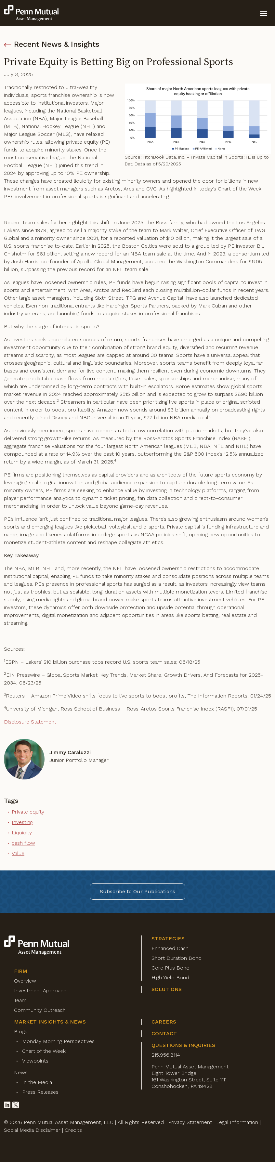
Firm (20, 971)
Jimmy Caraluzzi (70, 752)
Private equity (28, 812)
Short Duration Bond (176, 958)
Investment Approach (40, 990)
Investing (22, 822)
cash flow (23, 843)
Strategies (168, 938)
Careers (163, 1022)
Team (20, 1000)
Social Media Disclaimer (32, 1130)
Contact (164, 1033)
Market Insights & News (50, 1022)
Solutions (166, 989)
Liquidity (22, 832)
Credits (73, 1130)
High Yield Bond (170, 977)
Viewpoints (35, 1061)
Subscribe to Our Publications (137, 891)
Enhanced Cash (170, 948)
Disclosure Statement (30, 722)
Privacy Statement (190, 1122)
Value (18, 853)
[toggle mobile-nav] (263, 13)
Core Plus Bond (170, 968)
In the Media (37, 1082)
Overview (25, 981)
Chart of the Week (44, 1051)
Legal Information (237, 1122)
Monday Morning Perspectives (58, 1041)
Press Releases (40, 1092)
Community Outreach (40, 1010)
